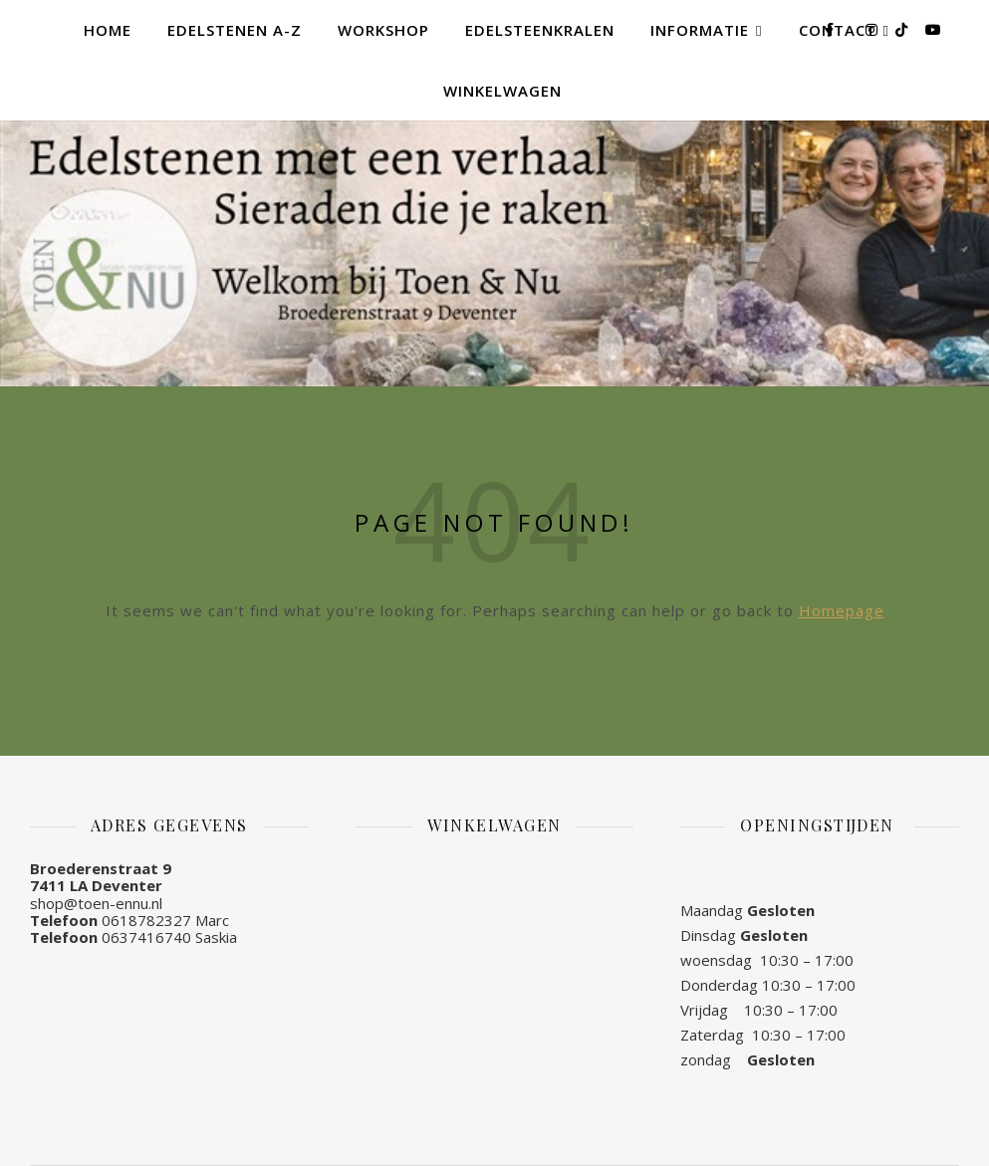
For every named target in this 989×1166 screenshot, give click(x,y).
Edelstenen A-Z (234, 30)
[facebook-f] (831, 29)
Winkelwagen (502, 91)
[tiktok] (903, 29)
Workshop (383, 30)
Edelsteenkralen (540, 30)
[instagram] (873, 29)
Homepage (841, 610)
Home (107, 30)
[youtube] (933, 29)
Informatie (699, 30)
